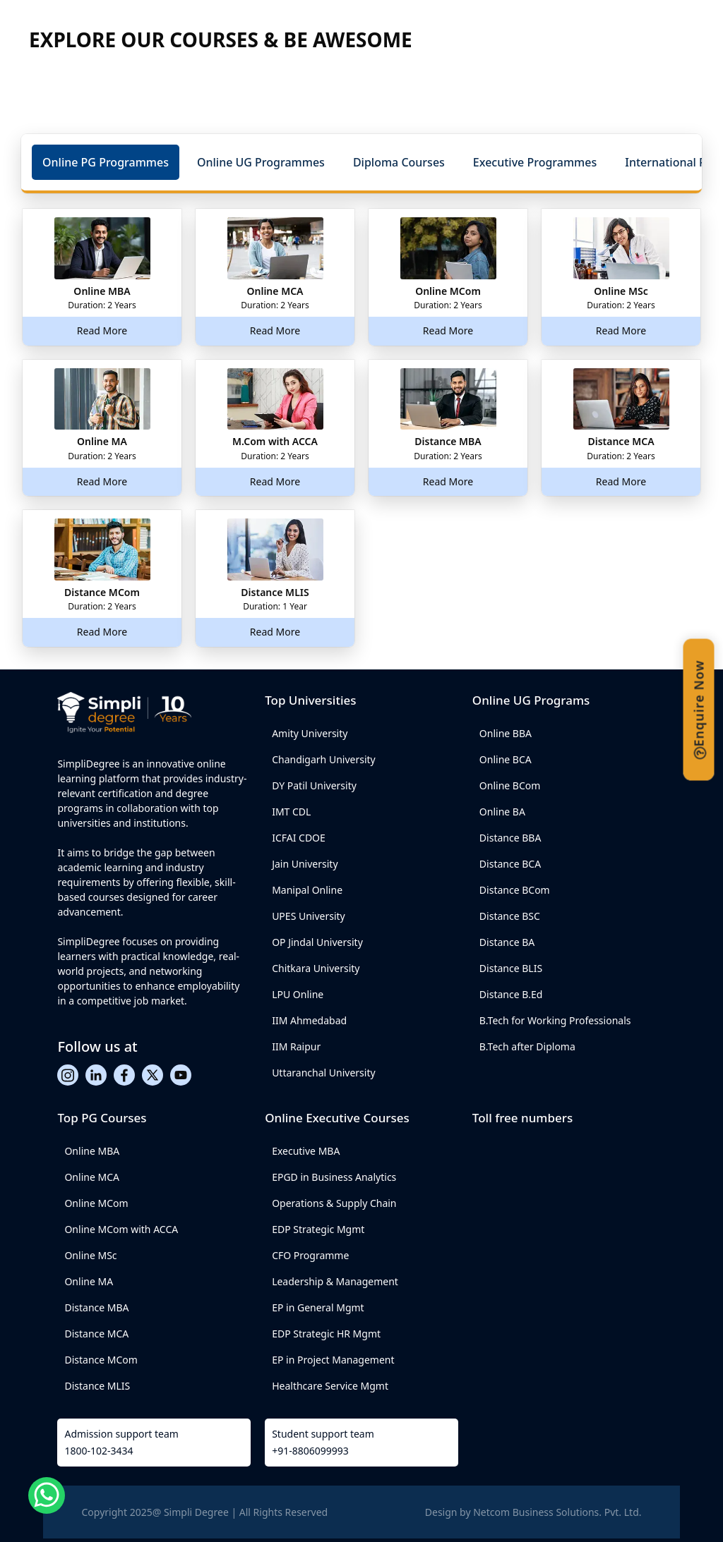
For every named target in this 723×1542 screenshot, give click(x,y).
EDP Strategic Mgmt (318, 1229)
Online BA (502, 811)
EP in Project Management (333, 1359)
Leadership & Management (335, 1281)
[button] (105, 163)
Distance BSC (509, 916)
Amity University (309, 733)
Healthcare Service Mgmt (330, 1385)
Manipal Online (307, 890)
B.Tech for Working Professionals (555, 1020)
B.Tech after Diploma (527, 1046)
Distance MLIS (97, 1385)
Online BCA (505, 759)
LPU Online (297, 994)
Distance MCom (100, 1359)
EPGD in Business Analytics (334, 1177)
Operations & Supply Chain (334, 1203)
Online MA (88, 1281)
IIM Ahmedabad (309, 1020)
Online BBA (505, 733)
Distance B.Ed (510, 994)
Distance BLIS (510, 968)
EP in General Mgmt (318, 1307)
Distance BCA (510, 863)
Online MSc (90, 1255)
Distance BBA (510, 837)
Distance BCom (514, 890)
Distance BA (506, 942)
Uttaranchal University (323, 1072)
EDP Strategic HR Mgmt (326, 1333)
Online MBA (91, 1151)
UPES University (308, 916)
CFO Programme (310, 1255)
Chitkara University (315, 968)
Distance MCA (96, 1333)
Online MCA (91, 1177)
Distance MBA (96, 1307)
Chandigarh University (324, 759)
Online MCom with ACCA (121, 1229)
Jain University (304, 863)
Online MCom (96, 1203)
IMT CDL (291, 811)
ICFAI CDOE (298, 837)
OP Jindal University (317, 942)
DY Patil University (314, 785)
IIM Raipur (296, 1046)
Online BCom (510, 785)
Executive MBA (306, 1151)
